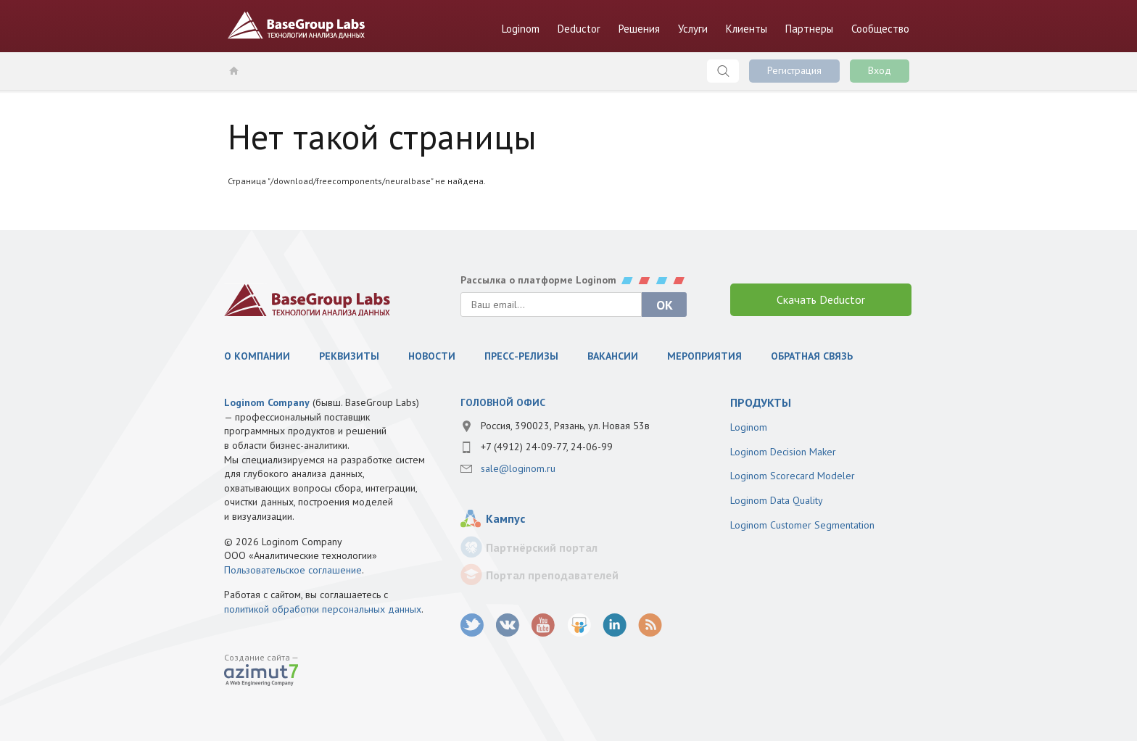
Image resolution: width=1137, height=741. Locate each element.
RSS (650, 625)
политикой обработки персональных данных (322, 609)
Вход (879, 70)
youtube (543, 625)
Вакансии (612, 356)
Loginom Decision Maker (783, 451)
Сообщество (880, 29)
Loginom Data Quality (776, 500)
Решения (639, 29)
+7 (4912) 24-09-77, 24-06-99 (547, 446)
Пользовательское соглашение (293, 569)
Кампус (505, 518)
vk (508, 625)
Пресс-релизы (521, 356)
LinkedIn (615, 625)
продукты (760, 402)
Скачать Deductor (821, 299)
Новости (431, 356)
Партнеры (809, 29)
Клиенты (746, 29)
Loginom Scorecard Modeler (792, 475)
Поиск (723, 71)
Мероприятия (704, 356)
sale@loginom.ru (518, 468)
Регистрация (794, 70)
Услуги (693, 29)
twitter (472, 625)
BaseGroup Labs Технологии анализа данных (296, 25)
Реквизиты (349, 356)
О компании (257, 356)
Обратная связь (812, 356)
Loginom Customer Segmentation (802, 524)
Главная (233, 70)
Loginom (520, 29)
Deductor (579, 29)
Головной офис (502, 402)
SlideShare (579, 625)
